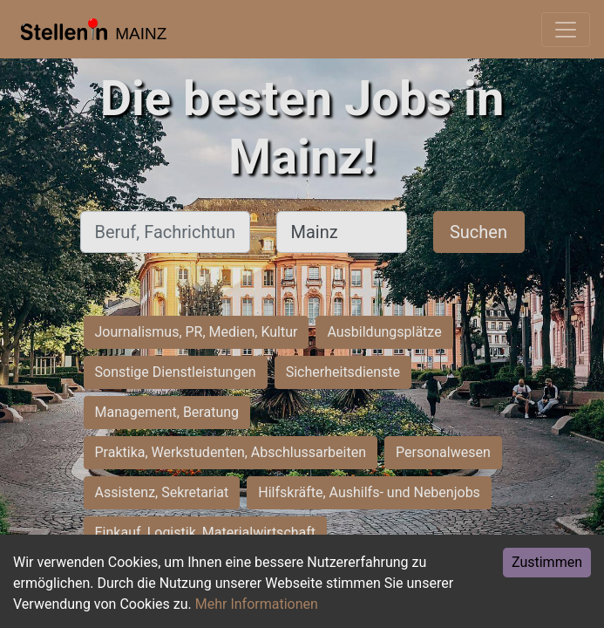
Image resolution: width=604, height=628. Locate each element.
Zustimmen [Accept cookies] (547, 562)
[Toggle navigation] (565, 29)
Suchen (478, 232)
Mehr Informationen (256, 604)
